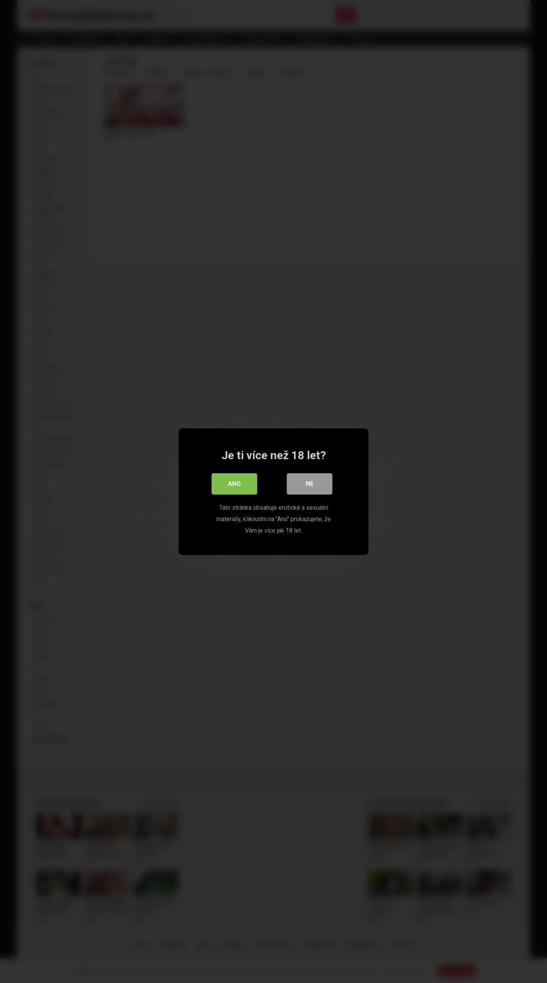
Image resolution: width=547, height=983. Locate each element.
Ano (234, 483)
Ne (309, 483)
